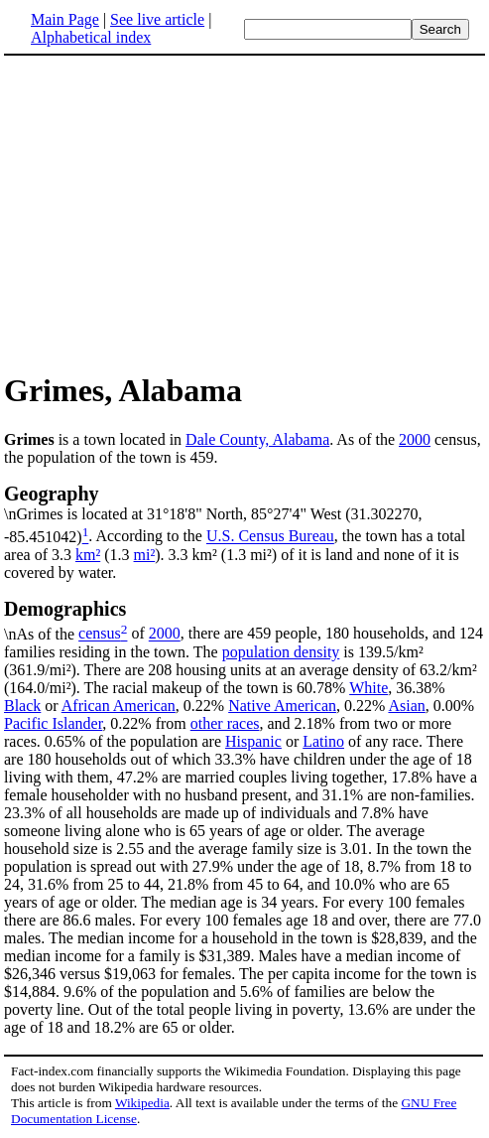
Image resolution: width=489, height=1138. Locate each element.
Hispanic (253, 741)
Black (22, 705)
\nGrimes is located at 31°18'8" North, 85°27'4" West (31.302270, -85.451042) (244, 513)
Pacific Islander (53, 723)
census (99, 634)
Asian (406, 705)
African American (118, 705)
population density (281, 651)
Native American (282, 705)
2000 (414, 439)
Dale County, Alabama (257, 439)
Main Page (65, 19)
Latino (323, 741)
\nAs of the (244, 619)
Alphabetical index (91, 37)
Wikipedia (142, 1102)
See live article (157, 19)
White (368, 687)
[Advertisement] (245, 212)
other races (225, 723)
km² (87, 554)
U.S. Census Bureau (270, 536)
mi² (145, 554)
